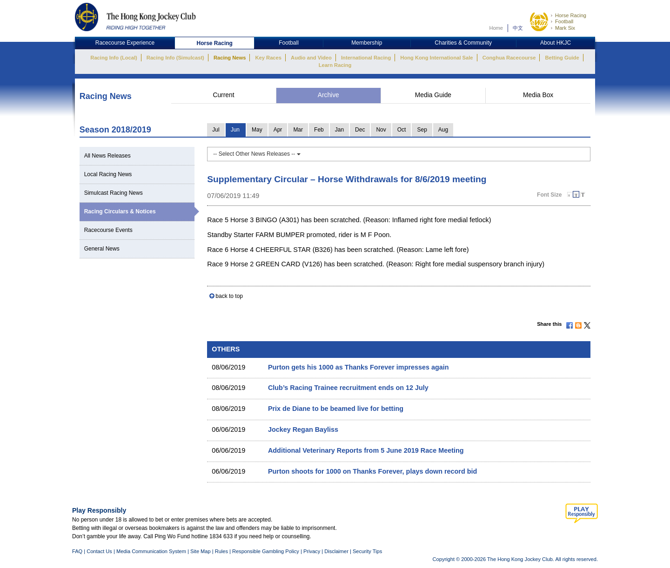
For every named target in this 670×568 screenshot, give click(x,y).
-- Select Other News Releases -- (256, 154)
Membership (366, 43)
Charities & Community (463, 43)
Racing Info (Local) (113, 57)
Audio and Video (311, 57)
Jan (339, 129)
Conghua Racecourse (509, 57)
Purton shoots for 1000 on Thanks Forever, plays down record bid (372, 471)
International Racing (366, 57)
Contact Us (99, 551)
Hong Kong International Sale (436, 57)
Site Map (200, 551)
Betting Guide (562, 57)
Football (564, 21)
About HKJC (555, 43)
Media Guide (433, 95)
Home (496, 28)
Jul (215, 129)
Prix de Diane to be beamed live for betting (335, 408)
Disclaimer (336, 551)
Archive (328, 95)
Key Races (268, 57)
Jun (235, 129)
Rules (222, 551)
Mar (298, 129)
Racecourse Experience (124, 43)
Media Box (538, 95)
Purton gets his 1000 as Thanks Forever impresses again (358, 367)
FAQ (77, 551)
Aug (443, 129)
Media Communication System (151, 551)
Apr (278, 129)
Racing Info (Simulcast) (175, 57)
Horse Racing (570, 15)
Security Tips (367, 551)
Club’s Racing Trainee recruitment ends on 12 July (348, 387)
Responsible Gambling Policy (265, 551)
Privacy (311, 551)
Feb (319, 129)
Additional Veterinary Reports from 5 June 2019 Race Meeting (366, 450)
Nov (381, 129)
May (257, 129)
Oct (401, 129)
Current (223, 95)
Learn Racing (335, 65)
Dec (360, 129)
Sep (422, 129)
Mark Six (565, 28)
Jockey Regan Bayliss (303, 429)
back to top (229, 296)
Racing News (230, 57)
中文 (518, 28)
